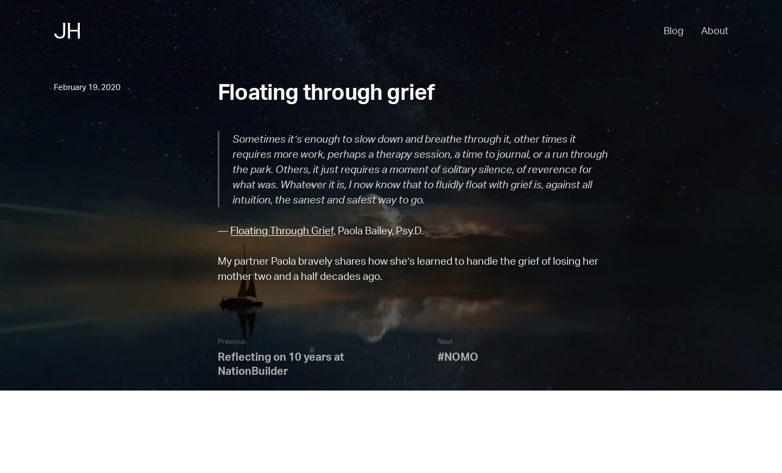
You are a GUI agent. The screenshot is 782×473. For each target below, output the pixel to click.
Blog (674, 30)
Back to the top (81, 434)
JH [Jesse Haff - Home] (67, 30)
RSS (146, 449)
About (714, 30)
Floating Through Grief (281, 230)
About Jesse (77, 449)
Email (174, 449)
